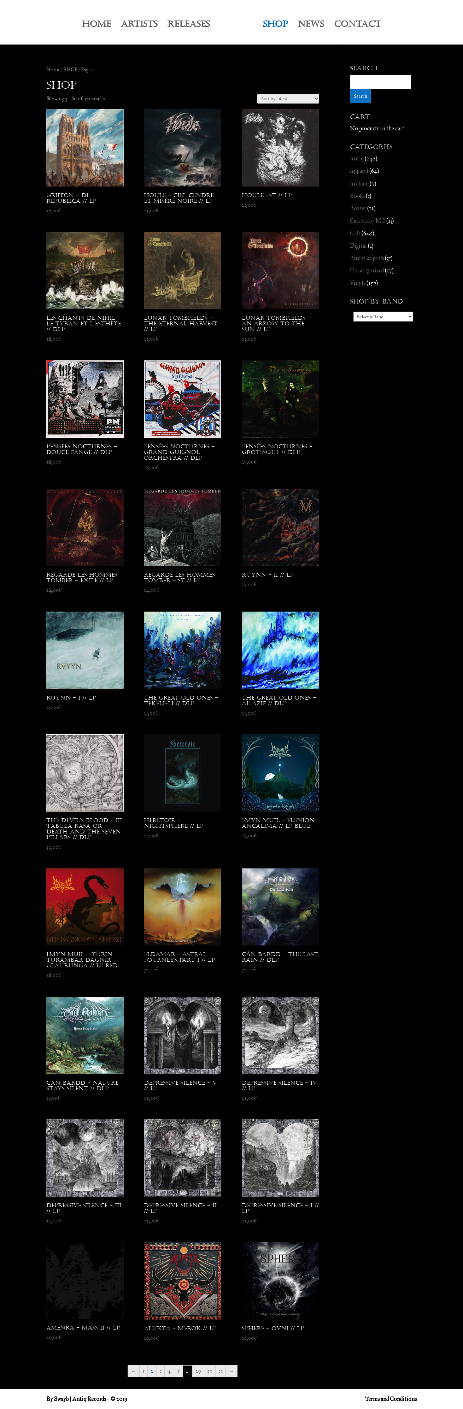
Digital (358, 245)
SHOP (275, 25)
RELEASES (189, 25)
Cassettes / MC (367, 220)
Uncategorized (367, 270)
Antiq (357, 158)
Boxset (358, 208)
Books (357, 196)
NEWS (311, 25)
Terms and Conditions (391, 1399)
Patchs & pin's (367, 258)
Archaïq (359, 183)
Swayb (61, 1399)
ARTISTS (139, 25)
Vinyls (357, 282)
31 (220, 1371)
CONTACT (357, 25)
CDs (355, 233)
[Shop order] (288, 99)
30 (209, 1371)
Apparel (359, 170)
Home (53, 69)
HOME (96, 25)
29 (198, 1371)
